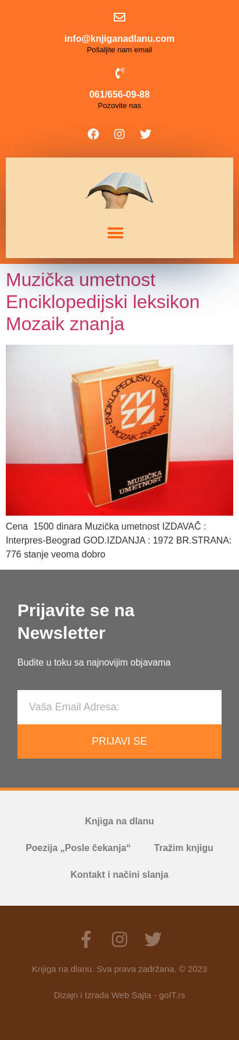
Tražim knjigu (183, 848)
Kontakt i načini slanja (120, 875)
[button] (115, 233)
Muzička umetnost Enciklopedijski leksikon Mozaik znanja (103, 302)
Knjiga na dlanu (119, 821)
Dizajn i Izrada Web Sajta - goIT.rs (119, 995)
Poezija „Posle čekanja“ (78, 848)
